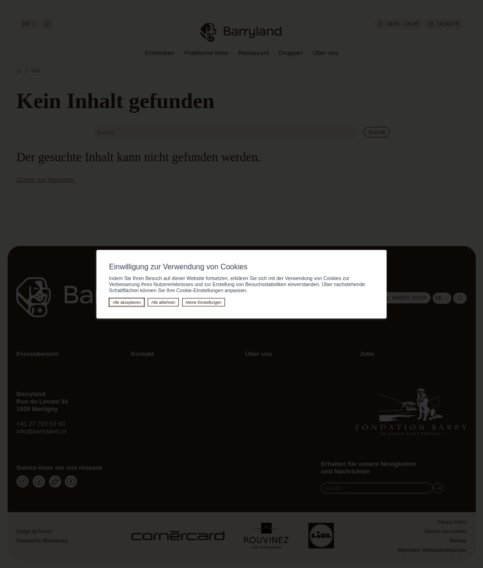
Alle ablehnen (163, 302)
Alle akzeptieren (127, 302)
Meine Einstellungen (204, 302)
